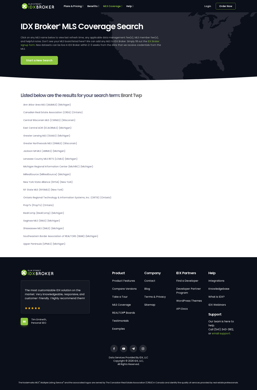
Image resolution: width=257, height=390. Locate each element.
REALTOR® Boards (123, 313)
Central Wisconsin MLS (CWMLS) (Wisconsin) (49, 120)
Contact (149, 281)
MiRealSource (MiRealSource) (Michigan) (47, 174)
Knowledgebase (218, 289)
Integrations (216, 281)
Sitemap (149, 305)
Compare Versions (124, 289)
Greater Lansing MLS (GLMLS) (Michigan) (46, 135)
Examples (118, 329)
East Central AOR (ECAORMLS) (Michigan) (47, 128)
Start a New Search (39, 60)
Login (207, 6)
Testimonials (120, 321)
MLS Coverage (112, 6)
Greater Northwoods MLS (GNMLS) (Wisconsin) (50, 143)
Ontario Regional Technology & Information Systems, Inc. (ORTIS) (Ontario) (67, 197)
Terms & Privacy (155, 297)
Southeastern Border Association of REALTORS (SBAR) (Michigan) (60, 236)
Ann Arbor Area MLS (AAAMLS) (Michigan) (47, 104)
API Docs (182, 309)
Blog (147, 289)
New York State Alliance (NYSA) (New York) (48, 182)
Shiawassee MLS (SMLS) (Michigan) (43, 228)
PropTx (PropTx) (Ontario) (38, 205)
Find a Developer (187, 281)
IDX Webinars (217, 305)
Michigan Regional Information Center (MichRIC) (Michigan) (58, 166)
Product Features (123, 281)
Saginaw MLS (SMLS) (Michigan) (41, 220)
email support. (221, 333)
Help (129, 6)
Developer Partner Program (188, 291)
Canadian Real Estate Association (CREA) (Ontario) (53, 112)
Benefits (92, 6)
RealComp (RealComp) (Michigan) (43, 213)
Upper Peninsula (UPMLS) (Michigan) (44, 244)
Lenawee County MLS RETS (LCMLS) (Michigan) (50, 158)
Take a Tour (120, 297)
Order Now (225, 6)
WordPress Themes (189, 301)
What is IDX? (216, 297)
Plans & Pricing (73, 6)
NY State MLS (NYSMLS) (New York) (43, 189)
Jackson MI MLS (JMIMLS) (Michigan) (44, 151)
